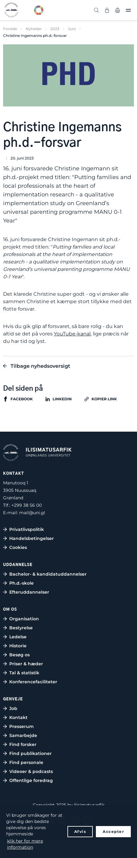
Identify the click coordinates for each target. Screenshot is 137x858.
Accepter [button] (113, 831)
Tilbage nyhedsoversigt (40, 366)
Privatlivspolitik (26, 529)
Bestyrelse (21, 628)
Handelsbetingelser (31, 538)
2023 (54, 28)
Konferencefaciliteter (33, 682)
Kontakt (18, 717)
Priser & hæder (26, 664)
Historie (18, 646)
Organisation (24, 619)
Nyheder (34, 28)
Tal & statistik (24, 673)
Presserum (21, 726)
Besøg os (19, 655)
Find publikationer (30, 753)
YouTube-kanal (72, 334)
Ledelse (18, 637)
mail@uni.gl (32, 512)
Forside (10, 28)
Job (13, 708)
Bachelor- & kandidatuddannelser (48, 574)
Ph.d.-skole (21, 583)
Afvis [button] (80, 831)
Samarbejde (23, 735)
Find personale (26, 762)
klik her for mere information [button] (25, 844)
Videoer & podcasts (31, 771)
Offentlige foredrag (31, 780)
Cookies (18, 547)
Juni (72, 28)
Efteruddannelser (29, 592)
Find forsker (22, 744)
